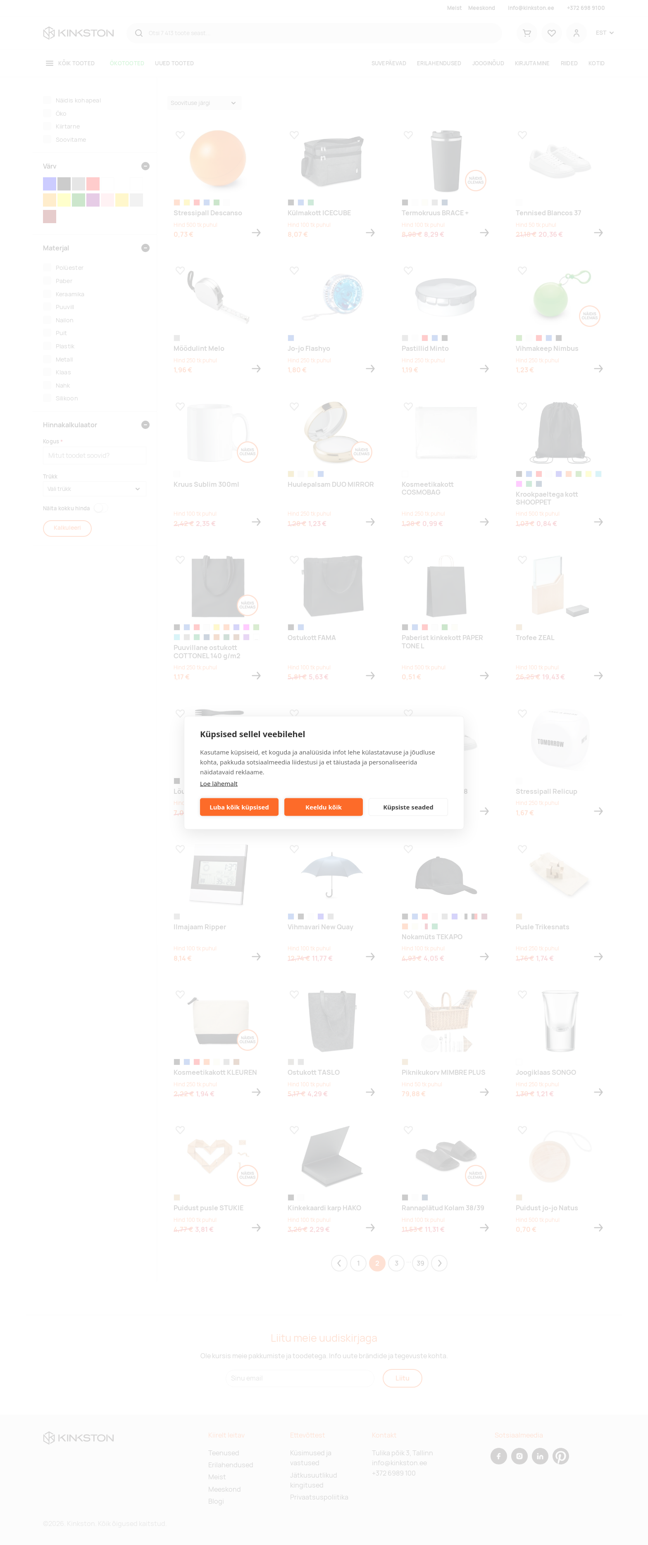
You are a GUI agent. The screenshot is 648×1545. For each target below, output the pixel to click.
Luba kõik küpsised (239, 807)
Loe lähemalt (219, 783)
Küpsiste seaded (408, 807)
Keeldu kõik (323, 807)
